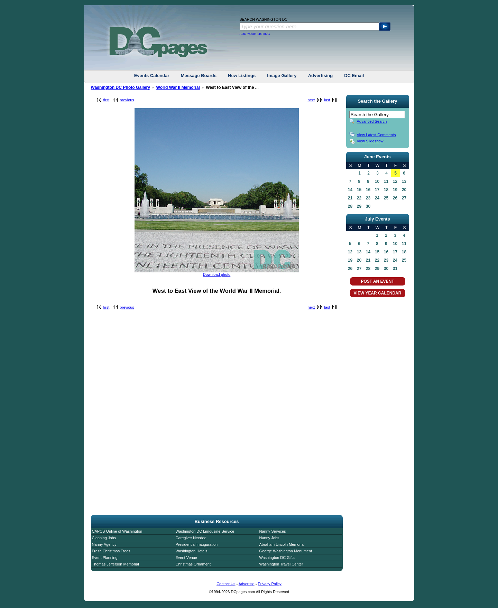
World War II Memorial (178, 87)
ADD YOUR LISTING (255, 34)
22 (359, 198)
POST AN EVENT (377, 281)
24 (377, 198)
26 (395, 198)
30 (368, 206)
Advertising (320, 75)
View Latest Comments (376, 135)
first (106, 100)
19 (395, 189)
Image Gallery (281, 75)
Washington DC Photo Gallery (120, 87)
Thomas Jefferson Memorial (115, 564)
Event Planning (105, 557)
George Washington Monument (285, 551)
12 (395, 181)
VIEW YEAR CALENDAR (378, 293)
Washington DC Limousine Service (205, 531)
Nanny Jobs (269, 538)
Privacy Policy (269, 584)
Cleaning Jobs (104, 538)
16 (368, 189)
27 (404, 198)
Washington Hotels (192, 551)
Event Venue (186, 557)
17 (377, 189)
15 (359, 189)
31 (395, 268)
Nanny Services (272, 531)
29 (359, 206)
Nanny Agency (104, 544)
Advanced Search (372, 121)
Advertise (247, 584)
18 (386, 189)
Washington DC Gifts (277, 557)
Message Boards (198, 75)
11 (386, 181)
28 (350, 206)
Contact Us (225, 584)
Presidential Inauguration (197, 544)
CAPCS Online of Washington (117, 531)
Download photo (217, 274)
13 (404, 181)
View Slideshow (370, 141)
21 (350, 198)
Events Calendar (151, 75)
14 (350, 189)
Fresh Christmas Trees (111, 551)
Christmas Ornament (193, 564)
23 (368, 198)
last (327, 100)
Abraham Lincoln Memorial (282, 544)
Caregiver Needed (191, 538)
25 (386, 198)
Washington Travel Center (281, 564)
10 (377, 181)
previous (127, 100)
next (311, 100)
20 (404, 189)
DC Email (354, 75)
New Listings (242, 75)
